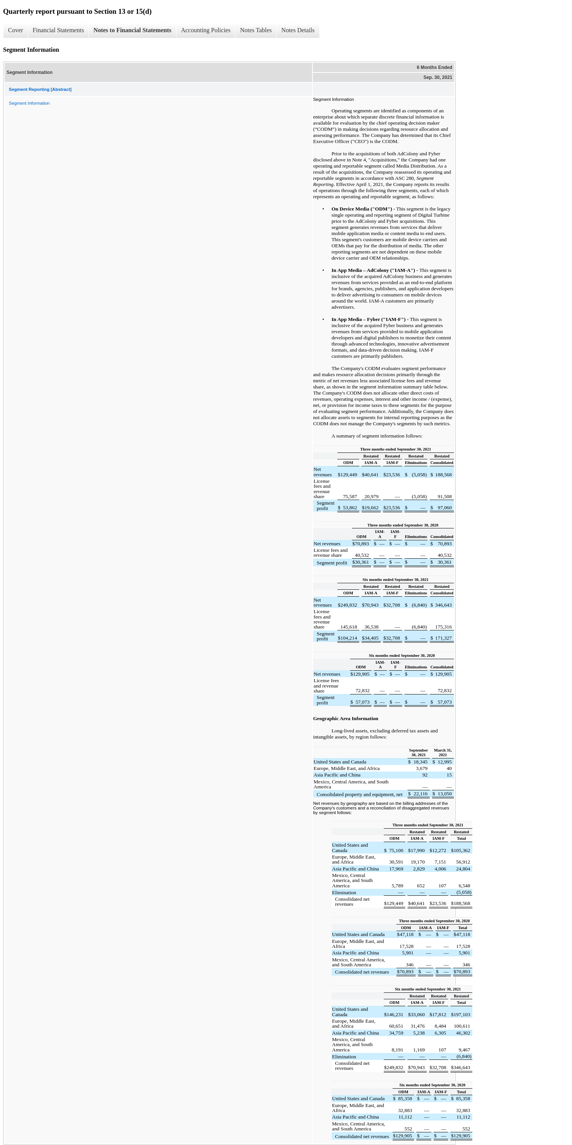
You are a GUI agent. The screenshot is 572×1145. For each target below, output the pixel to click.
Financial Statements (58, 30)
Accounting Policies (205, 30)
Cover (15, 30)
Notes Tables (256, 30)
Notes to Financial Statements (132, 30)
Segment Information (29, 103)
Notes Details (298, 30)
